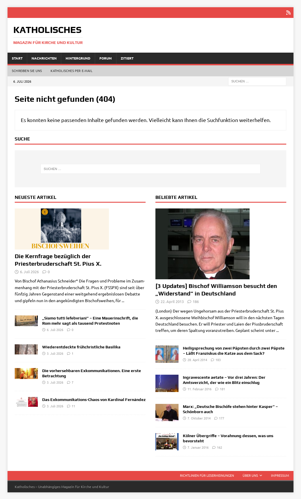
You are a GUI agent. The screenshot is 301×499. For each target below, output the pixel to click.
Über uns (250, 474)
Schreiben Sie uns (27, 70)
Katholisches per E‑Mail (71, 70)
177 (221, 417)
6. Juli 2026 (29, 271)
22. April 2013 (172, 301)
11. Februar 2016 (199, 388)
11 (73, 405)
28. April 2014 (197, 359)
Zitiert (127, 57)
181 (222, 388)
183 (218, 359)
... (123, 299)
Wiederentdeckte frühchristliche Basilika (81, 346)
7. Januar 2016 (198, 447)
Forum (105, 57)
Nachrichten (44, 57)
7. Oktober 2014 (199, 417)
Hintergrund (78, 57)
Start (17, 57)
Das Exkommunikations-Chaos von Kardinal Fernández (94, 399)
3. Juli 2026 (55, 353)
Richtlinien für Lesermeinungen (207, 474)
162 (219, 447)
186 (196, 301)
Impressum (280, 474)
